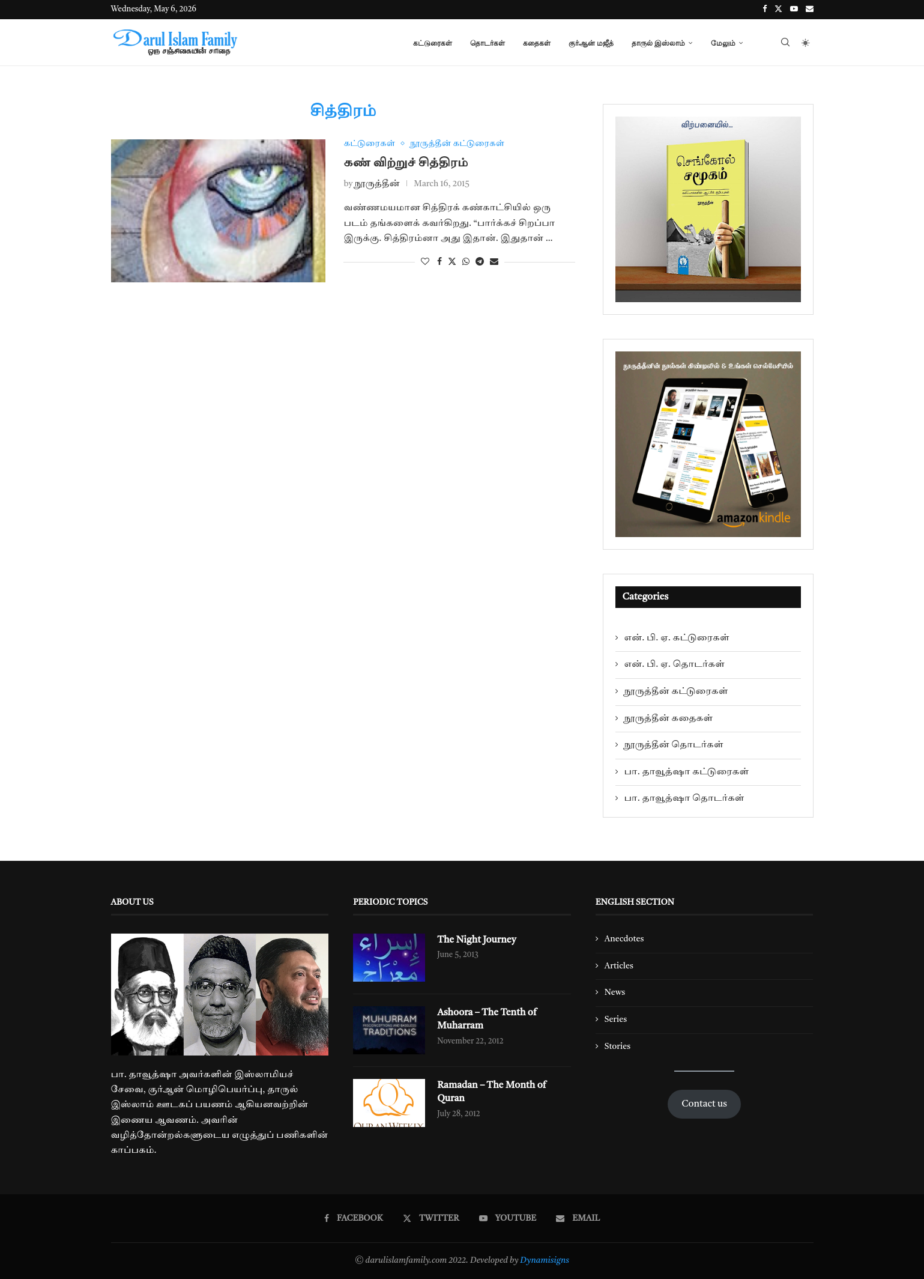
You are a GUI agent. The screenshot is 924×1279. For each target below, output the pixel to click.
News (615, 992)
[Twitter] (778, 9)
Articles (619, 966)
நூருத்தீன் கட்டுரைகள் (676, 691)
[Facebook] (764, 9)
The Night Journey (477, 940)
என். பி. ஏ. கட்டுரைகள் (676, 638)
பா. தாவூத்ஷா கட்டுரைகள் (686, 772)
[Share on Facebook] (439, 262)
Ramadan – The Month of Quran (492, 1092)
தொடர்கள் (487, 43)
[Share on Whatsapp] (466, 262)
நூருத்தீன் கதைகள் (668, 718)
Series (616, 1019)
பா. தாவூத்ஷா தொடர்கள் (684, 798)
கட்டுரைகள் (432, 43)
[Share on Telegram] (480, 262)
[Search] (785, 43)
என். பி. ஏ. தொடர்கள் (674, 664)
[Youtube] (794, 9)
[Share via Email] (494, 262)
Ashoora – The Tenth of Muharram (487, 1019)
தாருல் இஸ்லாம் (658, 43)
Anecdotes (624, 939)
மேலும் (723, 43)
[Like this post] (425, 262)
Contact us (704, 1104)
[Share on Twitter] (452, 262)
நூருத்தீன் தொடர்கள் (673, 745)
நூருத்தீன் (377, 184)
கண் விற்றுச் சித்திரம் (405, 163)
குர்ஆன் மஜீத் (591, 43)
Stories (617, 1046)
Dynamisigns (544, 1260)
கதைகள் (537, 43)
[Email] (810, 9)
